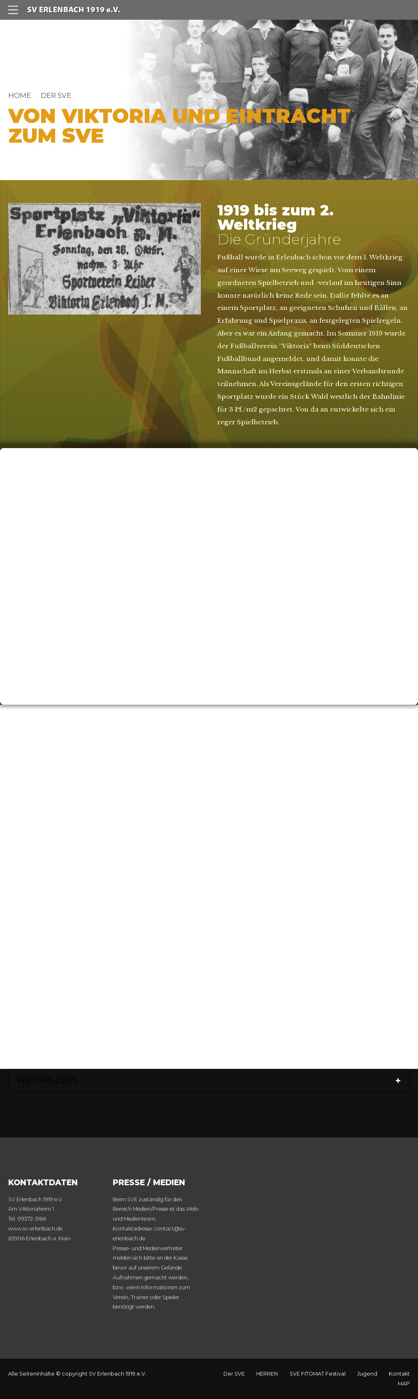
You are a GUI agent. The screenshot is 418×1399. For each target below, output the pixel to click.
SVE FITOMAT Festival (318, 1374)
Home (19, 95)
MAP (404, 1384)
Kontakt (399, 1374)
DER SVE (56, 95)
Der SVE (234, 1374)
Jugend (367, 1374)
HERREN (267, 1374)
